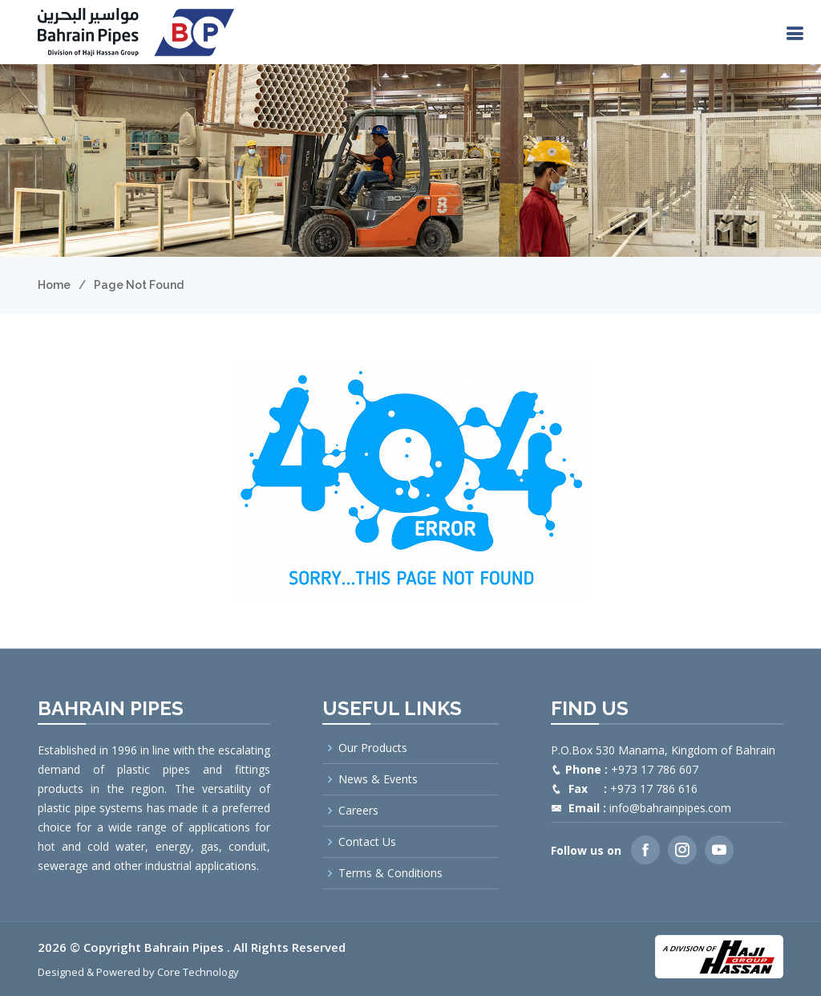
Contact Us (367, 842)
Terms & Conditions (390, 873)
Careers (358, 810)
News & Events (378, 779)
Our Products (372, 748)
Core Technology (198, 972)
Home (54, 284)
